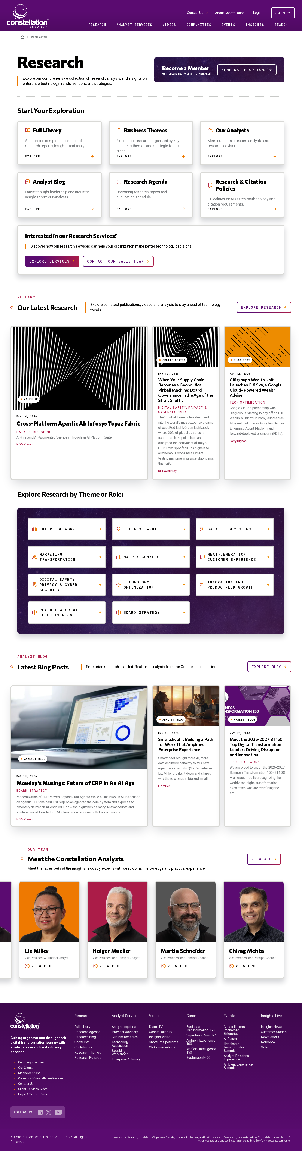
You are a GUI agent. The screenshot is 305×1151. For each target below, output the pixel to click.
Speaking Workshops (120, 1052)
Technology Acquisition (120, 1044)
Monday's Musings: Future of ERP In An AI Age (75, 783)
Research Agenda (87, 1032)
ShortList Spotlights (163, 1042)
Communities (198, 25)
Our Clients (25, 1067)
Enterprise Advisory (126, 1059)
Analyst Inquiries (124, 1027)
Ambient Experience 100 (201, 1042)
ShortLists (82, 1042)
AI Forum (230, 1039)
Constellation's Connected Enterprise (234, 1030)
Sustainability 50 (198, 1058)
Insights (255, 25)
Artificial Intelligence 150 (201, 1050)
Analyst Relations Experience (236, 1057)
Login (257, 13)
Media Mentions (29, 1073)
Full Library (82, 1027)
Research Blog (85, 1037)
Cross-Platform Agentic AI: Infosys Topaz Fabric (78, 423)
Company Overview (31, 1062)
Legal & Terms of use (33, 1094)
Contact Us (195, 13)
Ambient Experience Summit (238, 1066)
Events (228, 25)
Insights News (271, 1027)
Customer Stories (274, 1032)
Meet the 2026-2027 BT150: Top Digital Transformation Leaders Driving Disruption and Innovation (257, 747)
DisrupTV (155, 1027)
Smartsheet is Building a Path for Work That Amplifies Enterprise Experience (185, 744)
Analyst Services (134, 25)
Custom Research (125, 1037)
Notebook (268, 1042)
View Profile (46, 966)
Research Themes (87, 1052)
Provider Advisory (125, 1032)
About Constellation (229, 13)
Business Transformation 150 (200, 1028)
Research (97, 25)
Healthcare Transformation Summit (234, 1047)
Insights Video (159, 1037)
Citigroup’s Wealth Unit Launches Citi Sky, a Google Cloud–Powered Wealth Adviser (256, 387)
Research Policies (87, 1058)
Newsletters (270, 1037)
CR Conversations (162, 1047)
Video (265, 1047)
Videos (169, 25)
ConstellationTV (160, 1032)
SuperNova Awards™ (201, 1035)
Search (281, 25)
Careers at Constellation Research (42, 1078)
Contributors (83, 1047)
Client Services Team (33, 1089)
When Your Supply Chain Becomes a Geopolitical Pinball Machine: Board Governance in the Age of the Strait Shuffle (185, 390)
